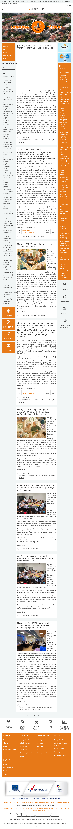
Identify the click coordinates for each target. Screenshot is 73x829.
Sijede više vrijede (39, 236)
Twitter (5, 774)
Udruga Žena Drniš (26, 823)
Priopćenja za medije (7, 57)
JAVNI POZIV (26, 230)
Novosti (35, 548)
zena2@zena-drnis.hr (63, 1)
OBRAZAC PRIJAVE (28, 232)
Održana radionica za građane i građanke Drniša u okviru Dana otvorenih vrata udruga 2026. (36, 558)
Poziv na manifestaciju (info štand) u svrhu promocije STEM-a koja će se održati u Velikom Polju (64, 231)
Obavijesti (6, 49)
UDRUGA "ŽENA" (38, 9)
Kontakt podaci (7, 764)
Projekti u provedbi (59, 748)
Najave (5, 52)
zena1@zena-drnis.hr (48, 1)
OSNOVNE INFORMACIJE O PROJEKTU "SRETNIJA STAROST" (23, 809)
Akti (38, 749)
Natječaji (39, 740)
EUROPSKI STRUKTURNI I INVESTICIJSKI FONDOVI (33, 802)
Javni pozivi (22, 726)
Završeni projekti (59, 752)
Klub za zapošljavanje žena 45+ (60, 744)
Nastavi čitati (21, 312)
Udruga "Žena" (24, 740)
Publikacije (23, 749)
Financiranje (23, 746)
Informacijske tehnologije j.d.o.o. (59, 823)
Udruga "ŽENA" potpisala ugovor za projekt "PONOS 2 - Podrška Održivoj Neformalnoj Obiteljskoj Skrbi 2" (34, 412)
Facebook (6, 771)
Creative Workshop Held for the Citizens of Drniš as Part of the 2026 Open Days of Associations (36, 487)
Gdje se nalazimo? (8, 767)
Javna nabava (36, 726)
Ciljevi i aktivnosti (25, 743)
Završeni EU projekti (60, 755)
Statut (22, 756)
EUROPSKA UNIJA (9, 802)
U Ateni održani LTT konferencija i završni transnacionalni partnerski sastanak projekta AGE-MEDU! (33, 625)
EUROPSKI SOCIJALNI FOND (60, 802)
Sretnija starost (58, 740)
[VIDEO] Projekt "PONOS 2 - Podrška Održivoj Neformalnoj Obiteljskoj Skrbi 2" (8, 87)
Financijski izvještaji (65, 726)
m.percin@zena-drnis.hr (9, 3)
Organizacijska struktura (27, 753)
